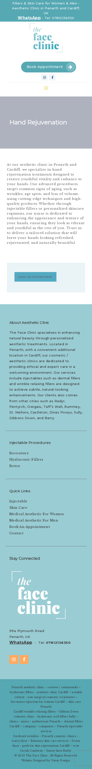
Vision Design (60, 760)
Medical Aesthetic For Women (36, 514)
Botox (14, 466)
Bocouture (19, 453)
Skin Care (18, 508)
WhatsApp (29, 17)
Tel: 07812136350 (59, 18)
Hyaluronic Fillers (26, 459)
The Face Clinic (37, 755)
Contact (16, 533)
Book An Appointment (29, 527)
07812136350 (58, 643)
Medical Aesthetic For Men (33, 520)
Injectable (18, 501)
